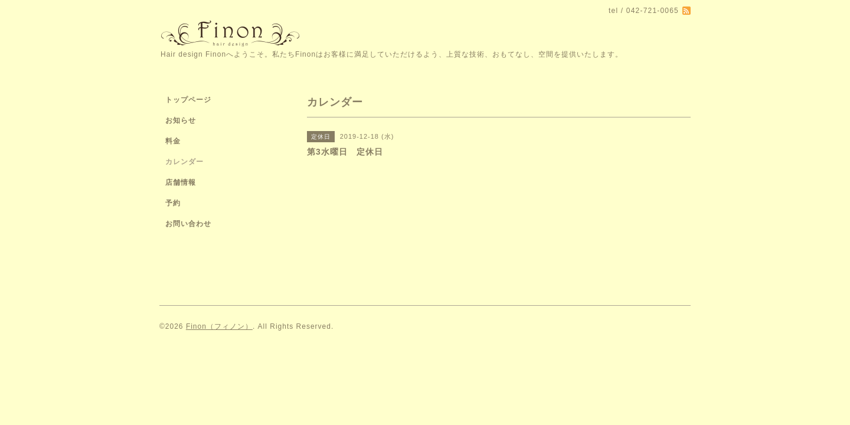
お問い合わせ (188, 224)
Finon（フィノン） (219, 326)
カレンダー (184, 162)
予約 (173, 203)
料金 (173, 141)
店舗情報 (180, 182)
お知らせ (180, 120)
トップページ (188, 100)
